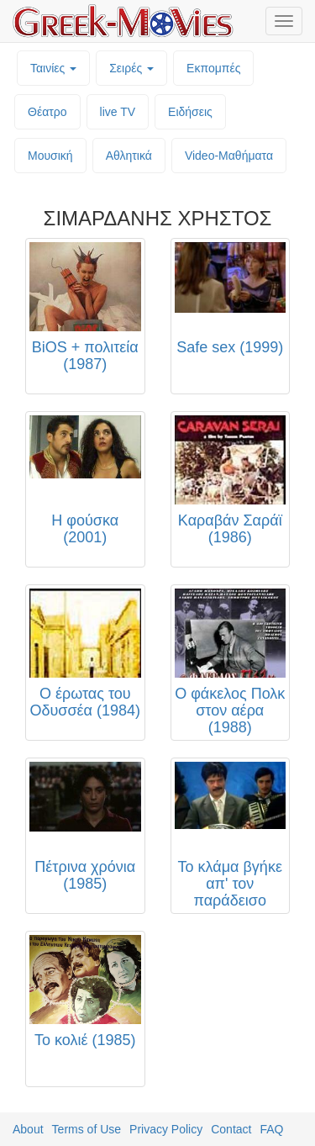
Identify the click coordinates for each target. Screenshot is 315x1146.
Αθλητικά (129, 155)
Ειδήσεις (190, 112)
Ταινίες (53, 68)
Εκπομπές (213, 68)
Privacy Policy (165, 1129)
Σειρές (131, 68)
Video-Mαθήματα (229, 155)
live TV (118, 112)
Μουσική (50, 155)
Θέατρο (47, 112)
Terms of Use (86, 1129)
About (28, 1129)
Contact (231, 1129)
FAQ (271, 1129)
